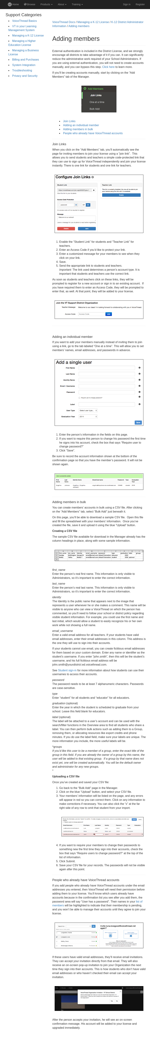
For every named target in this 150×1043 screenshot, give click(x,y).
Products (47, 4)
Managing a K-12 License (28, 35)
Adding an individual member (81, 125)
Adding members (78, 26)
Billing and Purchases (25, 59)
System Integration (23, 65)
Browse (29, 4)
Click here (108, 66)
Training (77, 4)
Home (13, 4)
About (62, 4)
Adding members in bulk (78, 129)
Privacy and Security (25, 75)
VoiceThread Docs (63, 22)
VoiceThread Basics (24, 20)
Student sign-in (67, 670)
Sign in (127, 4)
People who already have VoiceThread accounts (93, 133)
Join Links (69, 121)
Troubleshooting (22, 70)
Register (140, 4)
